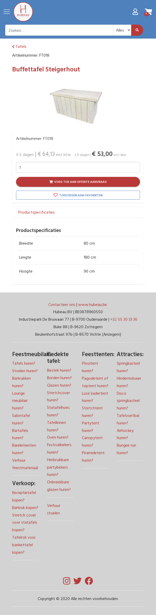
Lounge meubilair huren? (20, 400)
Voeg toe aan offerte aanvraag (78, 181)
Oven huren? (57, 437)
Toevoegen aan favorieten (78, 195)
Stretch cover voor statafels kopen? (24, 522)
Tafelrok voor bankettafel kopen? (24, 544)
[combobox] (59, 30)
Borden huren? (59, 377)
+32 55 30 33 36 (123, 319)
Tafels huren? (23, 363)
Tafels (19, 46)
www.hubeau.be (92, 304)
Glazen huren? (59, 385)
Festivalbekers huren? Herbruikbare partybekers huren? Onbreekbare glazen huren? (59, 466)
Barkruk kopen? (25, 507)
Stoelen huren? (25, 371)
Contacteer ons (62, 304)
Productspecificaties (36, 212)
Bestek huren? (59, 370)
